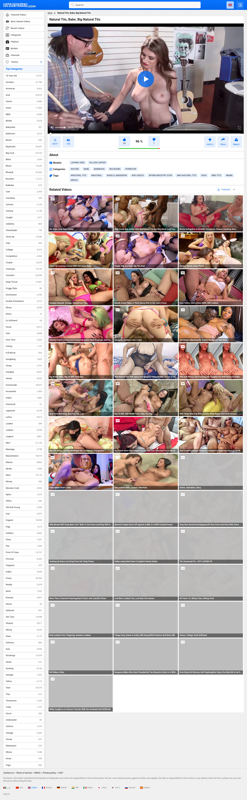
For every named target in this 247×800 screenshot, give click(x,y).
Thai (24, 694)
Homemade (24, 385)
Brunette (24, 178)
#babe (229, 175)
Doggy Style (24, 288)
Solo (24, 649)
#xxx (204, 175)
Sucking (24, 668)
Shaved (24, 623)
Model (24, 468)
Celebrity (24, 223)
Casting (24, 210)
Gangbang (24, 359)
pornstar (130, 169)
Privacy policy (49, 773)
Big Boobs (24, 146)
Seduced (24, 610)
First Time (24, 339)
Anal (24, 95)
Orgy (24, 526)
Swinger (24, 674)
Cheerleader (24, 230)
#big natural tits (186, 175)
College (24, 249)
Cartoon (24, 204)
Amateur (24, 82)
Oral (24, 513)
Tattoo (24, 681)
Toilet (24, 707)
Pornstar (24, 559)
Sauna (24, 604)
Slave (24, 636)
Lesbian (24, 430)
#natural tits (78, 175)
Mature (24, 462)
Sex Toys (24, 616)
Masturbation (24, 455)
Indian (24, 397)
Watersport (24, 745)
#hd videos (138, 175)
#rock (74, 180)
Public (24, 571)
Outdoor (24, 533)
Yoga (24, 765)
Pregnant (24, 565)
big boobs (115, 169)
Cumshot (24, 275)
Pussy (24, 578)
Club (24, 243)
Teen (24, 687)
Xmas (24, 758)
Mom (24, 475)
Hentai (24, 378)
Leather (24, 423)
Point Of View (24, 552)
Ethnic (24, 314)
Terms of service (24, 773)
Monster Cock (24, 488)
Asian (24, 107)
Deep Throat (24, 281)
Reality (24, 584)
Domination (24, 294)
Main (50, 13)
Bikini (24, 159)
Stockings (24, 655)
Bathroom (24, 133)
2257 (60, 773)
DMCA (37, 773)
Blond (24, 165)
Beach (24, 140)
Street (24, 662)
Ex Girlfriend (24, 320)
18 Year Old (24, 75)
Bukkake (24, 185)
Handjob (24, 372)
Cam (24, 191)
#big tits (216, 175)
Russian (24, 597)
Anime (24, 101)
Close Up (24, 236)
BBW (24, 114)
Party (24, 539)
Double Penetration (24, 301)
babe (86, 169)
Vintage (24, 732)
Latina (24, 417)
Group (24, 365)
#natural (96, 175)
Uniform (24, 726)
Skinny (24, 629)
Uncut (24, 713)
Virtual (24, 739)
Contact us (8, 773)
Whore (24, 752)
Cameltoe (24, 198)
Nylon (24, 494)
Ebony (24, 307)
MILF (24, 442)
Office (24, 500)
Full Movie (24, 352)
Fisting (24, 346)
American (24, 88)
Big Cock (24, 153)
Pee (24, 546)
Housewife (24, 391)
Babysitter (24, 127)
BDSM (24, 120)
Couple (24, 262)
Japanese (24, 410)
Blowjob (24, 172)
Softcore (24, 642)
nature (75, 169)
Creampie (24, 268)
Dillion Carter (97, 162)
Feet (24, 333)
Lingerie (24, 436)
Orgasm (24, 520)
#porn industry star (160, 175)
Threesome (24, 700)
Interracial (24, 404)
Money (24, 481)
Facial (24, 327)
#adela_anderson (117, 175)
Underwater (24, 719)
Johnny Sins (77, 162)
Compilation (24, 256)
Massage (24, 449)
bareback (99, 169)
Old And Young (24, 507)
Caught (24, 217)
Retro (24, 591)
